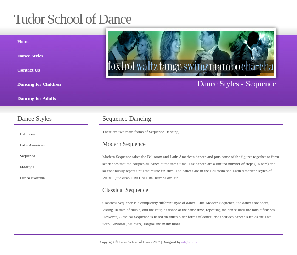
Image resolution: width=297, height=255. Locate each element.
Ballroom (27, 134)
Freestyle (27, 167)
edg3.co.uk (189, 242)
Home (23, 41)
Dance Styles (30, 55)
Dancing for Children (39, 84)
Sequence (27, 156)
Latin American (32, 145)
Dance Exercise (32, 178)
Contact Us (28, 70)
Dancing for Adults (36, 98)
